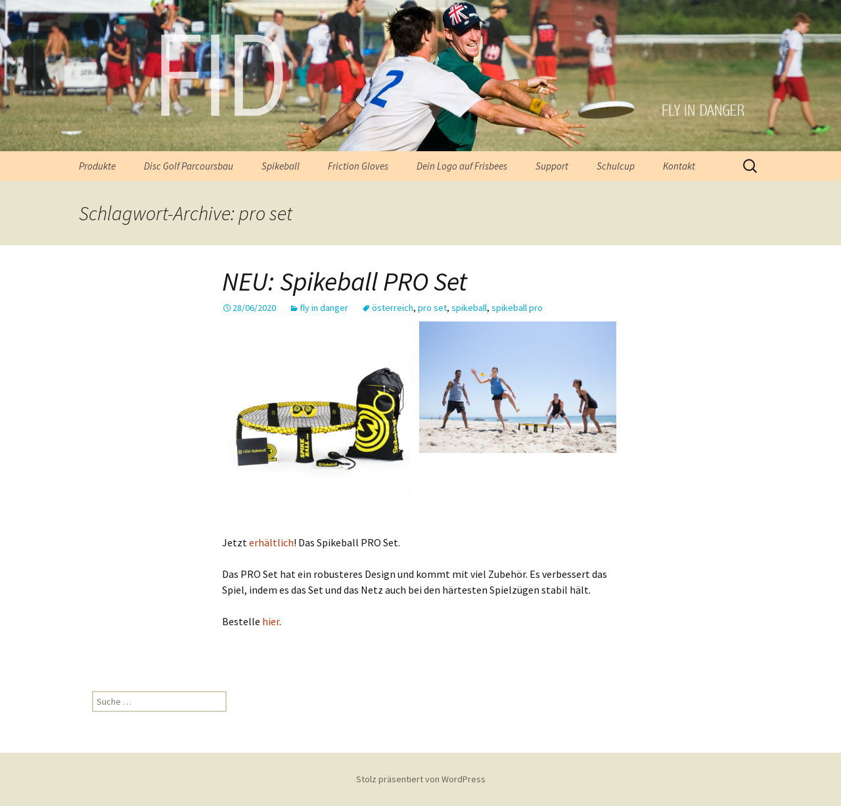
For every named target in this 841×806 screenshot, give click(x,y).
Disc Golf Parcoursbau (188, 166)
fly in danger (324, 308)
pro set (432, 308)
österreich (392, 308)
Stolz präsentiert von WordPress (421, 779)
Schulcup (616, 166)
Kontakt (679, 166)
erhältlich (271, 542)
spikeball (469, 308)
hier (270, 621)
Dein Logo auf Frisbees (462, 166)
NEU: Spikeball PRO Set (344, 281)
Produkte (97, 166)
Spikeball (280, 166)
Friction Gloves (358, 166)
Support (551, 166)
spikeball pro (517, 308)
